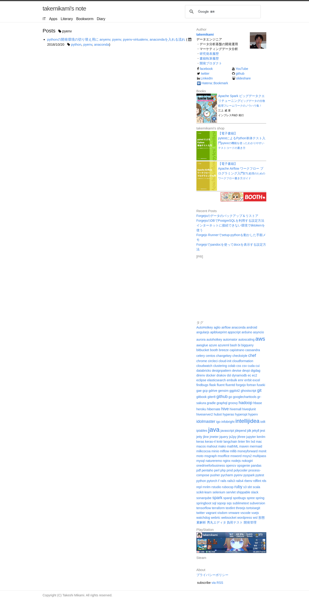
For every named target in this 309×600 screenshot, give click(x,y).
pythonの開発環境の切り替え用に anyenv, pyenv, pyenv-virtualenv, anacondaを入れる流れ (116, 39)
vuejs (255, 513)
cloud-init (225, 361)
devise (236, 370)
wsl (255, 517)
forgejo (241, 385)
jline (206, 437)
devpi (246, 370)
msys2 (247, 456)
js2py (233, 437)
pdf (198, 470)
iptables (201, 430)
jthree (241, 437)
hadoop (245, 402)
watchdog (203, 517)
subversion (257, 503)
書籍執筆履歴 (209, 58)
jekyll (255, 430)
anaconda (101, 44)
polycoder (241, 470)
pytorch (212, 481)
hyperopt (241, 414)
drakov (221, 375)
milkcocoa (203, 451)
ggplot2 (234, 390)
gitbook (201, 397)
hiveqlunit (249, 409)
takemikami (205, 34)
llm (248, 441)
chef (252, 355)
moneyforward (247, 451)
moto (199, 456)
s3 (245, 487)
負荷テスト (235, 522)
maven (244, 446)
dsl (229, 375)
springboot (203, 503)
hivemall (235, 409)
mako (222, 446)
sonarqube (203, 498)
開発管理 (250, 522)
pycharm (227, 475)
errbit (248, 380)
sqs (229, 503)
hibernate (213, 409)
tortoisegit (253, 508)
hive (225, 409)
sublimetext (241, 503)
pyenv (87, 44)
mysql (200, 461)
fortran (251, 385)
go (230, 397)
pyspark (249, 475)
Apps (53, 19)
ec (249, 375)
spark (217, 497)
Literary (67, 19)
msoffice (224, 456)
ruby (238, 486)
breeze (224, 350)
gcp (205, 390)
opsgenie (243, 465)
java (214, 429)
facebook (206, 69)
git (259, 390)
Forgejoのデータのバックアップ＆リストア (227, 216)
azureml (223, 345)
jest (262, 430)
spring (260, 498)
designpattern (221, 370)
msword (236, 456)
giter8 (212, 397)
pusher (215, 475)
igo (218, 422)
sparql (227, 498)
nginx (226, 461)
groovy (233, 403)
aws (260, 339)
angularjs (202, 332)
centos (210, 356)
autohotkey (214, 339)
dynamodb (239, 375)
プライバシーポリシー (212, 575)
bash (233, 345)
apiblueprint (218, 332)
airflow (225, 327)
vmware (234, 513)
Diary (101, 19)
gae (199, 390)
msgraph (210, 456)
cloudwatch (204, 366)
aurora (201, 339)
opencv (231, 465)
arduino (246, 332)
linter (241, 441)
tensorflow (203, 508)
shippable (243, 492)
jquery (223, 437)
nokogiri (247, 461)
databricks (203, 370)
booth (214, 350)
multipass (259, 456)
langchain (230, 441)
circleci (213, 361)
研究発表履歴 (209, 53)
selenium (218, 492)
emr (240, 380)
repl (199, 487)
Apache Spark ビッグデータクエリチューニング (241, 100)
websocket (228, 517)
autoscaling (246, 339)
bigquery (247, 345)
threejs (240, 508)
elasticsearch (216, 380)
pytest (260, 475)
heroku (201, 409)
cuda (251, 366)
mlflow (224, 451)
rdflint (257, 481)
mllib (233, 451)
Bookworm (85, 19)
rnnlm (207, 487)
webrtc (215, 517)
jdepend (240, 430)
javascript (227, 430)
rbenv (248, 481)
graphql (222, 403)
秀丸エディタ (216, 522)
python (76, 44)
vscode (245, 513)
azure (213, 345)
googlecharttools (244, 397)
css (238, 366)
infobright (228, 422)
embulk (232, 380)
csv (244, 366)
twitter (205, 73)
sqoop (221, 503)
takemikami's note (64, 8)
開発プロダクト (211, 63)
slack (254, 492)
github (240, 73)
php (223, 470)
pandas (256, 465)
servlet (230, 492)
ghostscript (248, 390)
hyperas (228, 414)
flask (212, 385)
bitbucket (202, 350)
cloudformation (242, 361)
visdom (222, 513)
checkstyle (239, 356)
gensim (223, 390)
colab (231, 366)
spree (251, 498)
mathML (232, 446)
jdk (249, 430)
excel (256, 380)
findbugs (202, 385)
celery (200, 356)
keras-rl (210, 441)
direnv (200, 375)
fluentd (230, 385)
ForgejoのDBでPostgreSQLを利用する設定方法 (230, 220)
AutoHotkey (204, 327)
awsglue (202, 345)
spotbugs (239, 498)
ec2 (254, 375)
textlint (230, 508)
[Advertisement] (230, 287)
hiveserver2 (204, 414)
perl (216, 470)
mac (259, 441)
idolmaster (205, 421)
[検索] (222, 11)
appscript (234, 332)
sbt (250, 487)
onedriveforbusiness (210, 465)
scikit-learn (204, 492)
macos (201, 446)
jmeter (214, 437)
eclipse (201, 380)
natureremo (214, 461)
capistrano (237, 350)
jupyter (251, 437)
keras (200, 441)
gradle (211, 403)
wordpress (244, 517)
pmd (230, 470)
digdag (255, 370)
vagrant (211, 513)
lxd (253, 441)
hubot (218, 414)
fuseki (261, 385)
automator (230, 339)
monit (262, 451)
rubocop (228, 487)
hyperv (253, 414)
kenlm (261, 437)
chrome (201, 361)
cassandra (252, 350)
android (251, 327)
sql (214, 503)
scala (256, 487)
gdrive (213, 390)
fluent (220, 385)
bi (239, 345)
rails (223, 481)
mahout (212, 446)
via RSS (217, 582)
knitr (219, 441)
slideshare (243, 78)
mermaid (256, 446)
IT (44, 19)
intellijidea (247, 421)
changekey (224, 356)
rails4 (239, 481)
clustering (220, 366)
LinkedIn (207, 78)
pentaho (207, 470)
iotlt (262, 422)
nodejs (236, 461)
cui (258, 366)
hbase (257, 403)
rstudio (216, 487)
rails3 (231, 481)
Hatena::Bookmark (215, 83)
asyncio (258, 332)
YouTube (242, 69)
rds (264, 481)
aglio (217, 327)
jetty (199, 437)
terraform (218, 508)
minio (215, 451)
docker (211, 375)
